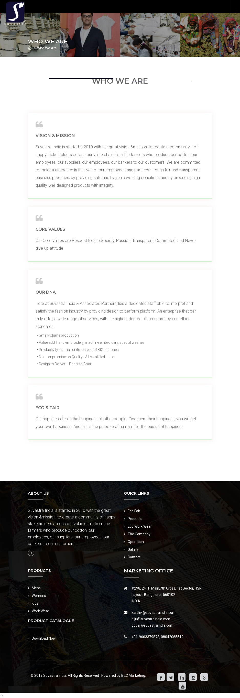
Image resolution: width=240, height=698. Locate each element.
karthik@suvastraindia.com (154, 613)
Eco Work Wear (140, 526)
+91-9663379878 (145, 637)
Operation (136, 542)
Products (135, 519)
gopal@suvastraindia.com (152, 625)
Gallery (133, 549)
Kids (35, 603)
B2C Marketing (133, 675)
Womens (39, 596)
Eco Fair (134, 511)
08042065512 (172, 637)
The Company (139, 534)
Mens (36, 588)
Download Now (44, 638)
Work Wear (40, 611)
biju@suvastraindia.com (151, 619)
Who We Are (47, 48)
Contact (134, 557)
